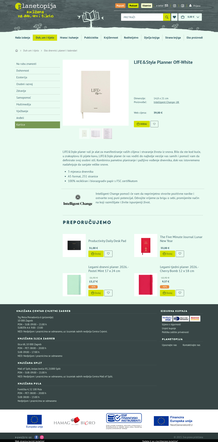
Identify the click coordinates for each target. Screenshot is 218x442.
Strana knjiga (173, 37)
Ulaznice (146, 5)
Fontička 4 (23, 389)
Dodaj (142, 123)
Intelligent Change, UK (166, 102)
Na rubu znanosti (26, 64)
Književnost (111, 37)
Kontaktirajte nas (191, 345)
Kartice (20, 124)
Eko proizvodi (195, 37)
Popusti (120, 5)
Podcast (133, 5)
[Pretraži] (167, 17)
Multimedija (23, 104)
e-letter (162, 5)
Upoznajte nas (169, 345)
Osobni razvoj (24, 84)
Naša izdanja (22, 37)
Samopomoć (23, 97)
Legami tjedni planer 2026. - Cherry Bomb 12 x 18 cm (179, 269)
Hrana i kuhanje (69, 37)
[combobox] (142, 17)
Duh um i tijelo (31, 50)
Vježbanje (22, 111)
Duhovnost (22, 70)
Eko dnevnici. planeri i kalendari (60, 50)
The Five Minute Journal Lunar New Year (181, 239)
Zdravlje (21, 91)
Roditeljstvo (131, 37)
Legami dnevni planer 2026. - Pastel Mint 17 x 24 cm (108, 269)
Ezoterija (21, 77)
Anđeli (20, 118)
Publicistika (91, 37)
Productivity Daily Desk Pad (107, 241)
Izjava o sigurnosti (171, 324)
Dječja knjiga (151, 37)
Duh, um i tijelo (45, 37)
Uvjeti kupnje (169, 328)
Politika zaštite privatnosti (175, 332)
